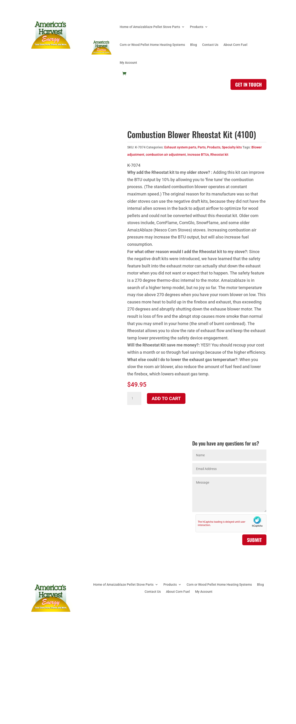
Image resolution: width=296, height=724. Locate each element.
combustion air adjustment (166, 154)
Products (196, 27)
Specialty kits (232, 147)
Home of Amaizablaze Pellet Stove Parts (150, 27)
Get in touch (248, 84)
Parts (202, 147)
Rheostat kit (219, 154)
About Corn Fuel (235, 45)
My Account (128, 62)
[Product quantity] (134, 398)
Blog (193, 45)
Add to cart (166, 398)
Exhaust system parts (180, 147)
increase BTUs (198, 154)
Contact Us (210, 45)
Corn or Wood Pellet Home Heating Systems (152, 45)
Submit (254, 539)
